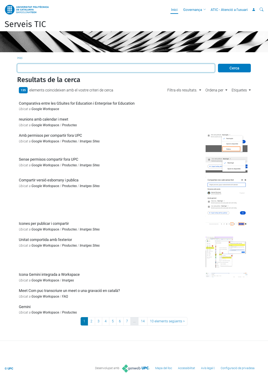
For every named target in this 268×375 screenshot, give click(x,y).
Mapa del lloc (163, 368)
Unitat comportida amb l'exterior (45, 239)
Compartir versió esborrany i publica (49, 180)
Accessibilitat (186, 368)
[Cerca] (261, 10)
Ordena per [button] (214, 90)
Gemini (25, 307)
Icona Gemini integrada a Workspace (49, 274)
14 (143, 321)
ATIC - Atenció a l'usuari (229, 10)
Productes (69, 125)
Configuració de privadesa (238, 368)
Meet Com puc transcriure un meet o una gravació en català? (69, 290)
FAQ (65, 296)
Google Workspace (45, 109)
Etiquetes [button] (239, 90)
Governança (192, 10)
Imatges (68, 280)
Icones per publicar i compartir (44, 223)
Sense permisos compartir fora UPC (48, 159)
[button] (206, 9)
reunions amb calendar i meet (43, 119)
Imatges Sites (90, 141)
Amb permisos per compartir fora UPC (50, 135)
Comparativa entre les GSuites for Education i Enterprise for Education (77, 103)
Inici (174, 10)
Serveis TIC (25, 24)
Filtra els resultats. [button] (182, 90)
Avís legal (207, 368)
